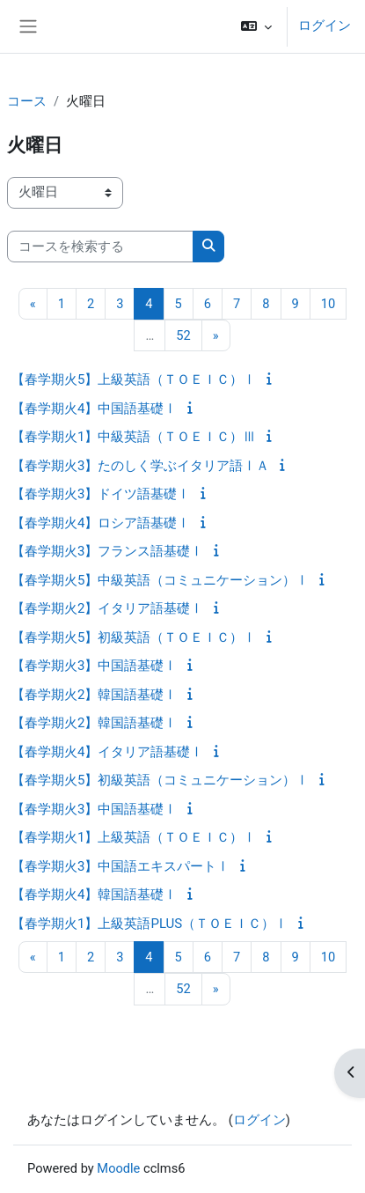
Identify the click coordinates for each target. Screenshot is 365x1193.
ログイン (324, 25)
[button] (256, 26)
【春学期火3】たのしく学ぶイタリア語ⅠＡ (140, 466)
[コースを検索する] (100, 246)
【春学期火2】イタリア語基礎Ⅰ (107, 608)
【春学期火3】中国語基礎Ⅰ (94, 666)
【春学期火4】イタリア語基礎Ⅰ (107, 752)
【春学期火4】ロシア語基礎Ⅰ (100, 523)
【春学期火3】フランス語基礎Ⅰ (107, 551)
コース (27, 101)
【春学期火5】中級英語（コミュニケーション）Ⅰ (160, 580)
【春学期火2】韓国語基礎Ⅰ (94, 695)
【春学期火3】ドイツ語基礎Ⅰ (100, 494)
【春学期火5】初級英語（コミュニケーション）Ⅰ (160, 780)
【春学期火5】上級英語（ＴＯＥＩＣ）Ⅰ (133, 379)
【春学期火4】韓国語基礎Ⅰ (94, 894)
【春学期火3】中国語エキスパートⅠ (120, 866)
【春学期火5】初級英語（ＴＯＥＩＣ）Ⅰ (133, 637)
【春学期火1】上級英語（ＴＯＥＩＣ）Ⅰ (133, 837)
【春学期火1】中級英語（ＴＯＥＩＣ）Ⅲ (133, 437)
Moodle (118, 1168)
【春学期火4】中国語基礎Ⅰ (94, 408)
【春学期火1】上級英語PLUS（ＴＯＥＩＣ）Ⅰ (149, 924)
